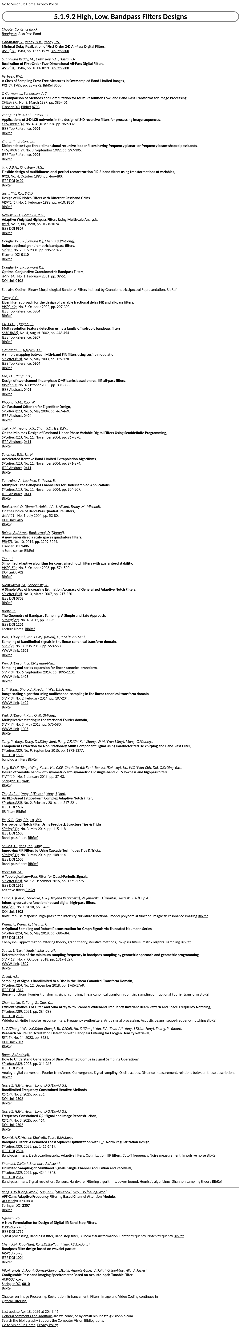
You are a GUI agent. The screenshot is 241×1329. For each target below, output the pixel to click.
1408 (24, 676)
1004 (19, 1257)
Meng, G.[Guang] (139, 741)
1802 (19, 911)
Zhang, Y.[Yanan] (168, 1028)
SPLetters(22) (12, 750)
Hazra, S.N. (68, 59)
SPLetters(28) (12, 1011)
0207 (36, 337)
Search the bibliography (20, 1320)
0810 (26, 1284)
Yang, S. (32, 1002)
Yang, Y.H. (23, 376)
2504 (19, 1151)
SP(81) (7, 250)
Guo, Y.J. (46, 1002)
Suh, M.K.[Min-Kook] (55, 1192)
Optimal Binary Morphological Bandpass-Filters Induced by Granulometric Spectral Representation (90, 289)
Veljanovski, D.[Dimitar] (99, 898)
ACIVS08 (8, 1279)
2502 (19, 1098)
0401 (27, 389)
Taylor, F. (48, 480)
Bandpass (9, 34)
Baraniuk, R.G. (33, 215)
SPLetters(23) (12, 802)
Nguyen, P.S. (11, 1218)
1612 (19, 885)
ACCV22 (8, 1201)
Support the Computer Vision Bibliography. (71, 1320)
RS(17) (7, 1094)
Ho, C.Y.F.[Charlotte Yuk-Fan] (71, 767)
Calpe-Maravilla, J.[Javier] (127, 1270)
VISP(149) (9, 307)
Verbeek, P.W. (12, 76)
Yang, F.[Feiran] (32, 793)
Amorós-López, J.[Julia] (88, 1270)
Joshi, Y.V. (9, 193)
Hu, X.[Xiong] (84, 1028)
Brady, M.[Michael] (85, 506)
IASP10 (7, 1253)
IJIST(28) (8, 907)
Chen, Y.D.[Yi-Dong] (59, 241)
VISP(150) (9, 385)
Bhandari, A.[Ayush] (44, 1163)
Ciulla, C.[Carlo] (13, 898)
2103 (19, 1016)
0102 (19, 280)
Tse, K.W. (60, 428)
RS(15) (7, 1037)
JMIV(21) (9, 515)
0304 (36, 311)
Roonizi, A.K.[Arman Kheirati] (24, 1137)
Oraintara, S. (11, 350)
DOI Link (8, 280)
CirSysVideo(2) (13, 150)
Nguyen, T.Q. (32, 350)
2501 (19, 1068)
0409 (19, 520)
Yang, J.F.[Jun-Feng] (139, 1028)
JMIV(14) (9, 276)
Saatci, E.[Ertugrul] (40, 950)
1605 (19, 833)
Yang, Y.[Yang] (12, 741)
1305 (24, 650)
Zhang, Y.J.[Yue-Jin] (16, 115)
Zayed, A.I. (10, 976)
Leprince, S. (31, 480)
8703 (35, 107)
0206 (36, 128)
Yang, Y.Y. (25, 846)
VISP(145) (9, 202)
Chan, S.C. (44, 428)
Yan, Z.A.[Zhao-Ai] (109, 1028)
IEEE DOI (8, 180)
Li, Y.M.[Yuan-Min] (71, 637)
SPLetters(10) (12, 359)
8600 (65, 68)
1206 (19, 624)
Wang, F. (8, 924)
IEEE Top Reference (16, 128)
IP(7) (5, 224)
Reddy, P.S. (52, 42)
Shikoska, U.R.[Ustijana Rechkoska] (53, 898)
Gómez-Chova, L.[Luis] (52, 1270)
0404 (27, 415)
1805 (19, 937)
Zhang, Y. (9, 141)
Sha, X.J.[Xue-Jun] (33, 689)
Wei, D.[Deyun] (13, 637)
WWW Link (10, 650)
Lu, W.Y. (36, 820)
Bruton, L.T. (40, 115)
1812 (19, 990)
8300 (65, 51)
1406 (25, 546)
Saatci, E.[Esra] (13, 950)
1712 (19, 1231)
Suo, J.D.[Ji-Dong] (76, 1244)
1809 (24, 963)
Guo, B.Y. (22, 820)
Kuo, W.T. (31, 402)
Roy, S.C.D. (25, 193)
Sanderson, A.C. (36, 93)
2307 (19, 1042)
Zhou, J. (7, 559)
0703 (19, 598)
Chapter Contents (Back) (20, 29)
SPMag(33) (10, 829)
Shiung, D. (9, 846)
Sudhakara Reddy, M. (18, 59)
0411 (27, 441)
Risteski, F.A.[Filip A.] (134, 898)
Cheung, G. (40, 924)
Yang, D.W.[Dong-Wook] (20, 1192)
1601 (26, 781)
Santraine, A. (11, 480)
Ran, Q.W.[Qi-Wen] (40, 637)
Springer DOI (11, 781)
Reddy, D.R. (33, 42)
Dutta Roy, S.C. (47, 59)
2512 (19, 1177)
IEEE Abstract (12, 389)
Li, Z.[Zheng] (11, 1028)
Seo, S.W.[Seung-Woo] (90, 1192)
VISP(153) (9, 568)
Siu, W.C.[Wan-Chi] (137, 767)
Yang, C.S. (41, 846)
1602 (19, 807)
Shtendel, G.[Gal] (15, 1163)
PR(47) (7, 541)
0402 (19, 180)
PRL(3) (7, 85)
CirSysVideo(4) (13, 124)
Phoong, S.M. (12, 402)
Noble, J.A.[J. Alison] (54, 506)
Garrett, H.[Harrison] (17, 1085)
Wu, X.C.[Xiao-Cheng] (38, 1028)
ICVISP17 (8, 1227)
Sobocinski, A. (38, 585)
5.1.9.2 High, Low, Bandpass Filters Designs (120, 16)
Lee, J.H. (8, 376)
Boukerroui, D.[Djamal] (19, 506)
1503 (19, 755)
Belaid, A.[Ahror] (14, 532)
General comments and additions (27, 1316)
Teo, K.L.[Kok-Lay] (107, 767)
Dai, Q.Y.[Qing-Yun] (167, 767)
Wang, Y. (23, 924)
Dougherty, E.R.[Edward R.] (22, 241)
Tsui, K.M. (9, 428)
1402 (24, 702)
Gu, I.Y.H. (8, 324)
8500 (57, 85)
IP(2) (5, 176)
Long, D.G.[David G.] (50, 1085)
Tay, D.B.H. (10, 167)
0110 (25, 254)
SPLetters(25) (12, 933)
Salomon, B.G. (12, 454)
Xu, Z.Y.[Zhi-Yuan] (48, 1244)
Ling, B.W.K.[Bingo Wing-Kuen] (25, 767)
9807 (19, 228)
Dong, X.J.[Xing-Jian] (40, 741)
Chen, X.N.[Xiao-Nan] (18, 1244)
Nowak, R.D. (11, 215)
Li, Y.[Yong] (10, 689)
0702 (19, 572)
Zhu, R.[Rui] (11, 793)
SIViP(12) (9, 959)
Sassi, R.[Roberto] (61, 1137)
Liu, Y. (20, 1002)
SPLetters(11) (12, 411)
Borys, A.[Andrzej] (15, 1054)
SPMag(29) (10, 620)
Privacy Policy (47, 4)
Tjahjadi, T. (25, 324)
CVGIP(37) (9, 102)
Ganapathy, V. (12, 42)
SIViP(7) (8, 646)
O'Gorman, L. (12, 93)
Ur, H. (29, 454)
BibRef (55, 51)
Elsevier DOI (11, 107)
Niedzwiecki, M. (14, 585)
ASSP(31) (9, 51)
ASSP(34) (9, 68)
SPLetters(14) (12, 594)
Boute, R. (9, 611)
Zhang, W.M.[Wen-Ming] (105, 741)
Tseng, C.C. (10, 298)
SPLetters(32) (12, 1063)
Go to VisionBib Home (18, 4)
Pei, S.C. (8, 820)
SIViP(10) (9, 776)
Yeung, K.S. (26, 428)
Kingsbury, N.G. (31, 167)
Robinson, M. (12, 872)
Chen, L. (8, 1002)
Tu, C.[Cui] (64, 1028)
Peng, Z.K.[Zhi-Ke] (71, 741)
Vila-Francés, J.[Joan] (18, 1270)
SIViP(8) (8, 672)
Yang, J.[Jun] (55, 793)
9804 (70, 202)
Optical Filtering (14, 1301)
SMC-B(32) (10, 333)
